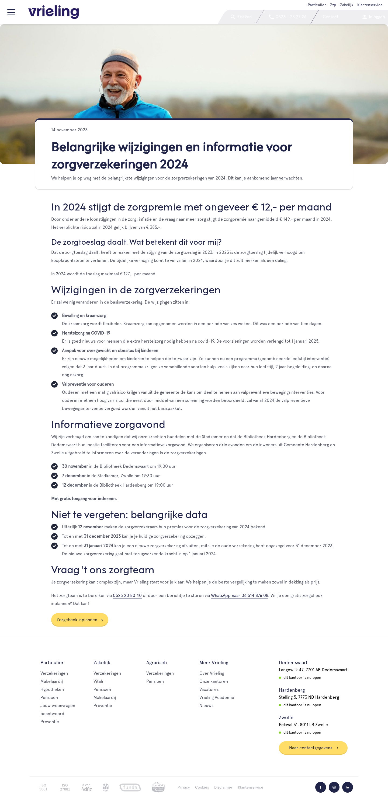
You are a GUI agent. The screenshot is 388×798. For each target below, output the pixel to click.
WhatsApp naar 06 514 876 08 (239, 595)
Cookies (202, 787)
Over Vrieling (211, 673)
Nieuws (206, 705)
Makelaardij (51, 681)
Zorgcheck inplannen (77, 619)
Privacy (184, 787)
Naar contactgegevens (314, 747)
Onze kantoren (213, 681)
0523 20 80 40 (127, 595)
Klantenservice (370, 5)
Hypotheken (52, 689)
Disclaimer (223, 787)
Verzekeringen (54, 673)
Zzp (333, 5)
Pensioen (49, 697)
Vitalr (98, 681)
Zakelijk (346, 5)
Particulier (317, 5)
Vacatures (209, 689)
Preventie (49, 721)
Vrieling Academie (216, 697)
